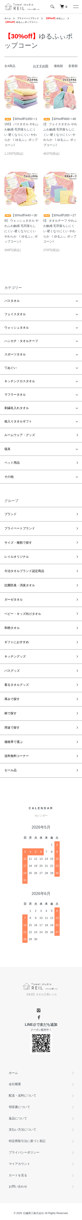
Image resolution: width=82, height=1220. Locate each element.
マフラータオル (15, 394)
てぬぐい (10, 367)
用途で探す (12, 727)
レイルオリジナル (16, 556)
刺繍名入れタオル (16, 408)
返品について (18, 1118)
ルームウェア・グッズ (19, 435)
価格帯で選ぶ (13, 742)
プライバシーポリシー (24, 1152)
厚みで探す (12, 699)
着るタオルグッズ (16, 684)
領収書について (19, 1107)
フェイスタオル (15, 314)
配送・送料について (22, 1095)
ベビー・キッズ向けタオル (22, 613)
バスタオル (12, 300)
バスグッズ (12, 670)
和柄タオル (12, 628)
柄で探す (10, 713)
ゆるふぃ (55, 18)
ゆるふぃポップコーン (21, 22)
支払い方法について (22, 1129)
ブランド (10, 514)
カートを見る (18, 1175)
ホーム (7, 18)
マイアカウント (19, 1164)
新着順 (73, 66)
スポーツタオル (15, 354)
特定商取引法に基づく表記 (27, 1141)
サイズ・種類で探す (18, 542)
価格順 (58, 66)
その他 (9, 476)
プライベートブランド (28, 18)
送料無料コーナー (16, 756)
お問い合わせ (18, 1186)
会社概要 (15, 1084)
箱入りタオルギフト (18, 421)
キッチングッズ (15, 656)
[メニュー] (75, 6)
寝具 (7, 449)
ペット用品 (12, 462)
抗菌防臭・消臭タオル (19, 585)
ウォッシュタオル (16, 327)
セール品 (10, 770)
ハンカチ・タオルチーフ (21, 341)
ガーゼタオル (13, 599)
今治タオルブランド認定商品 (24, 571)
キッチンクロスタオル (19, 381)
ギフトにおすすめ (16, 642)
